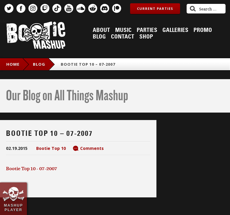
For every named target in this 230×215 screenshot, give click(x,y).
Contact (122, 36)
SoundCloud (80, 8)
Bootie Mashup (36, 36)
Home (12, 64)
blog (39, 64)
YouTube (68, 8)
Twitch (44, 8)
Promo (203, 30)
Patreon (116, 8)
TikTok (56, 8)
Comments (92, 148)
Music (123, 30)
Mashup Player (13, 207)
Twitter (8, 8)
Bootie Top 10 (51, 148)
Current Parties (155, 8)
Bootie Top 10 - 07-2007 (31, 168)
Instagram (32, 8)
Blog (99, 36)
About (101, 30)
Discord (104, 8)
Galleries (175, 30)
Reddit (92, 8)
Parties (147, 30)
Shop (146, 36)
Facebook (20, 8)
